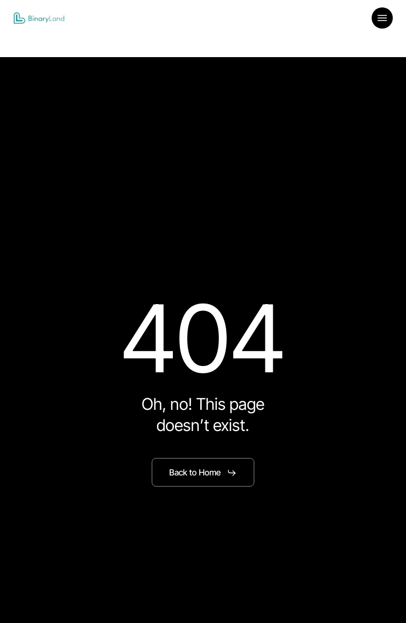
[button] (382, 18)
